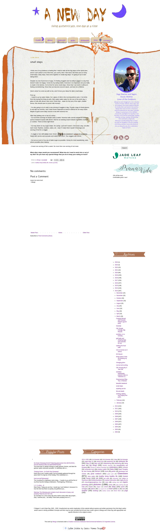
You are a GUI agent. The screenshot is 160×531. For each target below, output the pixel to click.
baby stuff (97, 463)
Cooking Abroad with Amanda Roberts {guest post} (121, 321)
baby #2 (88, 463)
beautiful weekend (121, 383)
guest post (110, 473)
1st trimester (95, 459)
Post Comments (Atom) (45, 236)
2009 (116, 414)
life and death (120, 391)
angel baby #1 (89, 461)
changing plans (120, 362)
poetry (110, 485)
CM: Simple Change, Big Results (120, 330)
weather (84, 490)
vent (123, 488)
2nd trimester (107, 459)
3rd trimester (124, 459)
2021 (116, 270)
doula (106, 471)
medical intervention (111, 480)
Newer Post (34, 232)
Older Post (86, 232)
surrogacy (85, 488)
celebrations (113, 467)
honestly (118, 326)
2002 (116, 432)
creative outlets (102, 469)
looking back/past (96, 480)
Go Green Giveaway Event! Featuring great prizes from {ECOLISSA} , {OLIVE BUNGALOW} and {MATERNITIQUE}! (54, 463)
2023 (116, 265)
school (106, 487)
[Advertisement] (120, 215)
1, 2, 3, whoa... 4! (39, 485)
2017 (116, 280)
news (106, 482)
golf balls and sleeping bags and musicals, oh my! (121, 341)
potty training (119, 484)
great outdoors (96, 474)
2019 (116, 275)
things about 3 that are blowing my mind (121, 358)
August (118, 303)
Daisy (112, 469)
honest (51, 162)
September (119, 300)
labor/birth (115, 478)
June (118, 308)
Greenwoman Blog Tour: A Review (121, 380)
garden (113, 471)
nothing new (115, 482)
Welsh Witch (117, 490)
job (97, 478)
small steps (119, 386)
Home (60, 232)
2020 (116, 272)
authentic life (123, 461)
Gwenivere (123, 473)
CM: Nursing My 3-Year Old (121, 368)
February (119, 400)
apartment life (111, 461)
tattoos (93, 488)
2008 (116, 416)
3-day (115, 459)
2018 (116, 278)
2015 (116, 285)
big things (93, 465)
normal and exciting (122, 365)
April (117, 313)
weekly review (106, 490)
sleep (114, 487)
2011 (116, 408)
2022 (116, 267)
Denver (97, 471)
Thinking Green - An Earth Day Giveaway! (46, 471)
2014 (116, 288)
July (117, 306)
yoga (126, 490)
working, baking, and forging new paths (121, 395)
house (88, 478)
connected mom (89, 469)
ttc (118, 488)
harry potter (91, 476)
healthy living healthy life (41, 162)
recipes (90, 487)
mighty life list (124, 480)
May (117, 311)
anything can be (121, 388)
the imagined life (102, 488)
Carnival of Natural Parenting (98, 467)
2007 (116, 419)
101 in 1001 (85, 459)
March (118, 316)
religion (99, 486)
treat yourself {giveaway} (41, 478)
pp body (55, 162)
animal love (100, 461)
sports (123, 487)
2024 (116, 262)
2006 (116, 421)
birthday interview (108, 465)
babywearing (107, 463)
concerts (125, 467)
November (119, 295)
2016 (116, 283)
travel (111, 488)
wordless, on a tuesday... (120, 335)
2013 (116, 291)
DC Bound (119, 354)
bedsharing (118, 463)
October (119, 298)
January (119, 403)
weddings (95, 490)
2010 (116, 411)
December (119, 293)
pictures (97, 484)
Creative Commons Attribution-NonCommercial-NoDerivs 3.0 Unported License (91, 521)
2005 (116, 424)
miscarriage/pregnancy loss (93, 482)
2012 (116, 406)
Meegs (54, 521)
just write (106, 478)
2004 (116, 427)
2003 (116, 429)
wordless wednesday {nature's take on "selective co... (122, 374)
